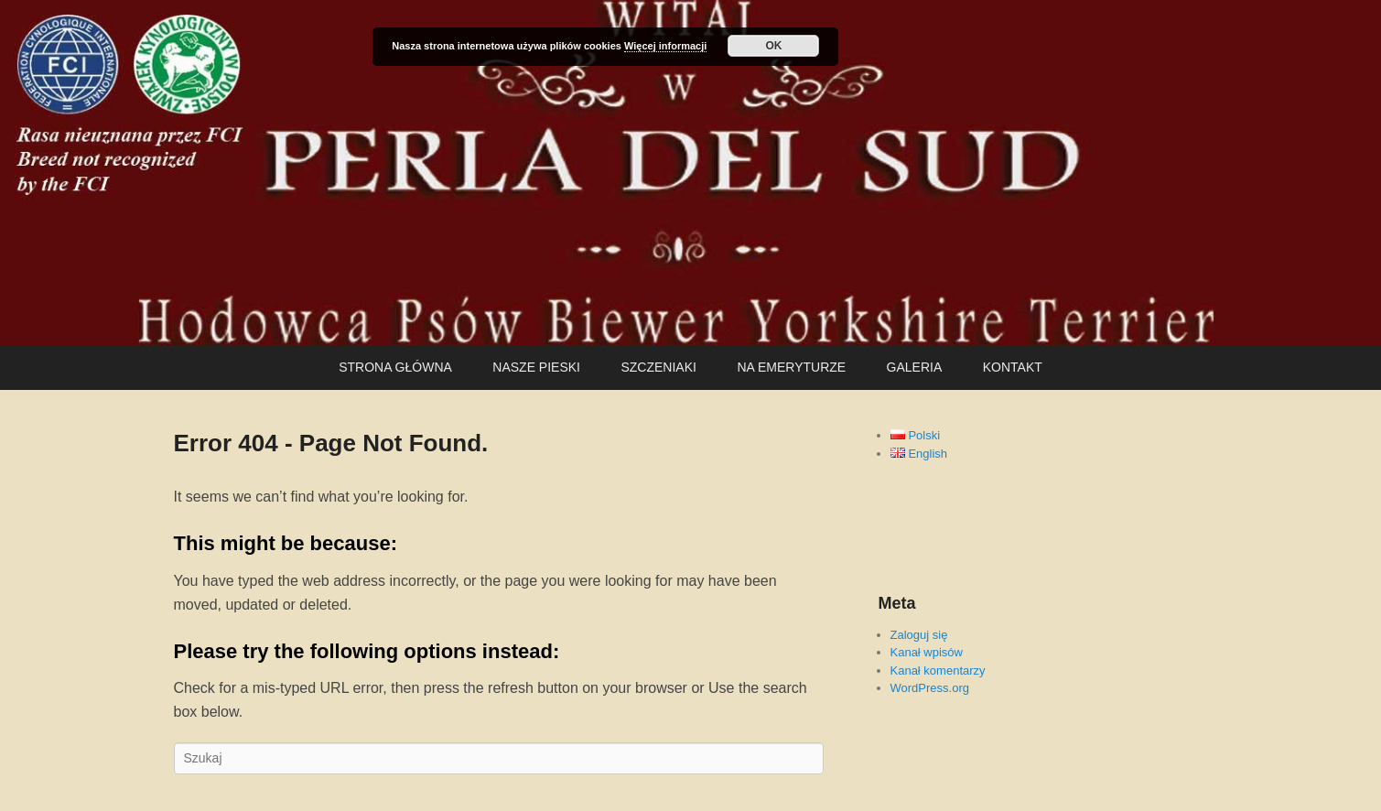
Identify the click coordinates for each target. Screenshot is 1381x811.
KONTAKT (1012, 367)
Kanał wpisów (927, 652)
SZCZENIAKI (658, 367)
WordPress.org (929, 688)
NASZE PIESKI (536, 367)
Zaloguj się (919, 635)
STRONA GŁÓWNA (395, 367)
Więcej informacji (665, 45)
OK (773, 45)
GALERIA (915, 367)
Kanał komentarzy (938, 670)
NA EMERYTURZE (791, 367)
